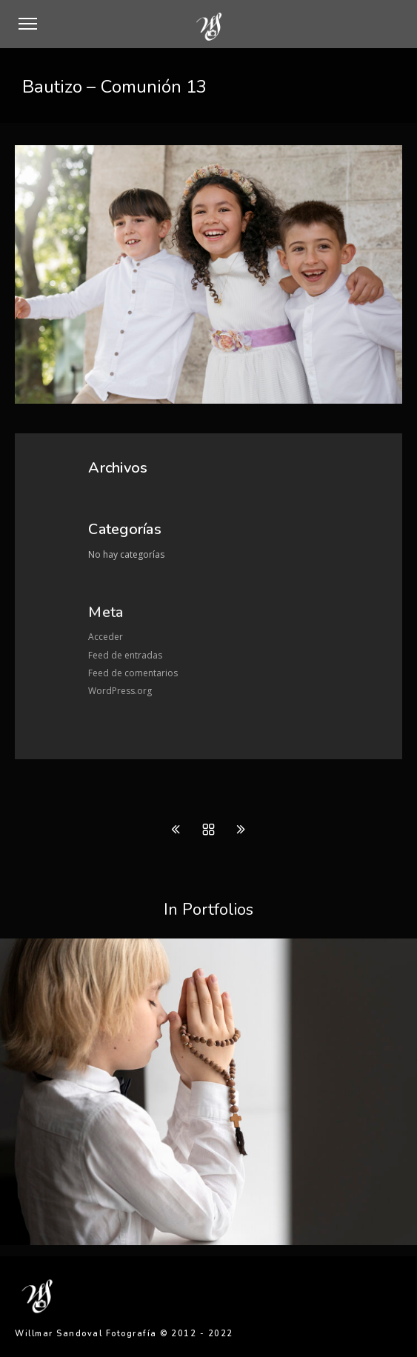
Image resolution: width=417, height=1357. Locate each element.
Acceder (105, 636)
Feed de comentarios (133, 673)
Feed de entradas (125, 655)
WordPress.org (120, 690)
